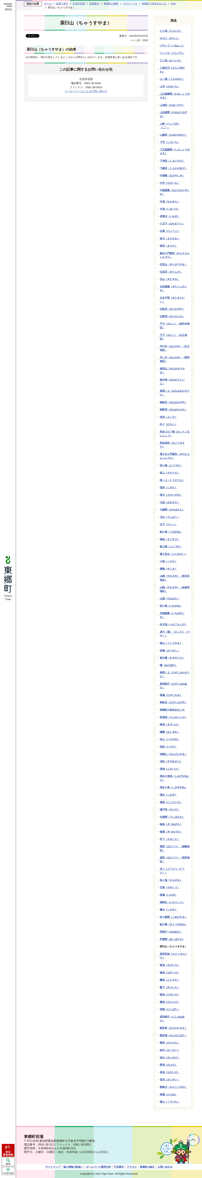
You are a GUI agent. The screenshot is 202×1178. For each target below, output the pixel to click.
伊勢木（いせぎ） (170, 216)
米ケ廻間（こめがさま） (173, 917)
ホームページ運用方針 (98, 1166)
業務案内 (94, 3)
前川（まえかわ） (170, 238)
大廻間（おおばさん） (172, 509)
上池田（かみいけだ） (172, 105)
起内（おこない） (170, 1050)
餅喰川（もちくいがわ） (173, 1087)
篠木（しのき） (168, 909)
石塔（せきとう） (170, 887)
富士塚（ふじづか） (171, 546)
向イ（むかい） (168, 424)
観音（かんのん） (170, 1042)
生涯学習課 (79, 3)
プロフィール (130, 3)
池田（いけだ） (168, 746)
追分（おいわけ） (170, 1057)
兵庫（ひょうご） (170, 231)
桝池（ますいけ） (170, 724)
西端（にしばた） (170, 1009)
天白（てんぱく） (170, 517)
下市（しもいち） (170, 142)
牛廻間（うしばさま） (172, 816)
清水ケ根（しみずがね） (173, 787)
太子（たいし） (168, 524)
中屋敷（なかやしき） (172, 175)
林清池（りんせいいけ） (173, 717)
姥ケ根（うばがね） (171, 531)
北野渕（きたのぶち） (172, 316)
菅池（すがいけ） (170, 965)
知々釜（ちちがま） (171, 880)
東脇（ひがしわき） (171, 695)
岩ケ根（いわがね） (171, 605)
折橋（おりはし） (170, 650)
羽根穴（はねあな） (171, 931)
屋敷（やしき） (168, 568)
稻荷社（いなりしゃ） (172, 902)
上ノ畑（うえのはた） (172, 79)
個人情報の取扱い (73, 1166)
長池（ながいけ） (170, 1072)
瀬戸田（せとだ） (170, 809)
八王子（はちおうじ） (172, 223)
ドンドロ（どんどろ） (172, 53)
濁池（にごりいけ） (171, 802)
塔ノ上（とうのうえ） (172, 480)
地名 (173, 3)
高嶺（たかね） (168, 1094)
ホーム (48, 3)
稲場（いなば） (168, 894)
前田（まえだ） (168, 245)
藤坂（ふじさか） (170, 979)
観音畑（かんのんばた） (173, 1035)
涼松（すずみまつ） (171, 761)
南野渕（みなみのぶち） (173, 409)
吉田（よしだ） (168, 417)
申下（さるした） (170, 839)
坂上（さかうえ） (170, 472)
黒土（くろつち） (170, 1101)
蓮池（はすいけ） (170, 972)
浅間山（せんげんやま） (173, 754)
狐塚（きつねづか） (171, 831)
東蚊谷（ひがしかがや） (173, 702)
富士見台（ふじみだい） (173, 554)
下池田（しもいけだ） (172, 160)
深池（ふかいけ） (170, 768)
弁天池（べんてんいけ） (173, 624)
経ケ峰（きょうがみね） (173, 924)
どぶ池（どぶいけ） (171, 30)
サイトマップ (52, 1166)
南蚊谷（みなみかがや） (173, 402)
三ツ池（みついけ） (171, 60)
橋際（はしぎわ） (170, 732)
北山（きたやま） (170, 279)
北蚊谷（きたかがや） (172, 308)
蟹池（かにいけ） (170, 1002)
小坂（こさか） (168, 561)
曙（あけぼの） (168, 665)
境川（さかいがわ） (171, 494)
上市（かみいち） (170, 86)
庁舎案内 (119, 1166)
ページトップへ (193, 1140)
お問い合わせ (165, 1166)
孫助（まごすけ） (170, 539)
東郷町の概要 (110, 3)
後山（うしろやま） (171, 643)
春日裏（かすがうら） (172, 657)
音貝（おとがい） (170, 1079)
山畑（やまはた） (170, 598)
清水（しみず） (168, 794)
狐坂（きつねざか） (171, 824)
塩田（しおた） (168, 487)
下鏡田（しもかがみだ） (173, 168)
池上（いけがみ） (170, 739)
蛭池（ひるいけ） (170, 994)
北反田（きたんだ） (171, 271)
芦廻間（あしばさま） (172, 939)
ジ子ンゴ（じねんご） (172, 45)
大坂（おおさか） (170, 502)
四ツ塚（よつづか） (171, 465)
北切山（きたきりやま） (173, 264)
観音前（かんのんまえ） (173, 1027)
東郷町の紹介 (147, 1166)
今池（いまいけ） (170, 208)
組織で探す (62, 3)
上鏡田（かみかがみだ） (173, 134)
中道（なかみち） (170, 201)
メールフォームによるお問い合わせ (86, 91)
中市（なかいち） (170, 183)
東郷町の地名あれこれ (154, 3)
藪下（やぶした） (170, 987)
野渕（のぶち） (168, 1064)
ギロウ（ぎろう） (170, 38)
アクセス (132, 1166)
